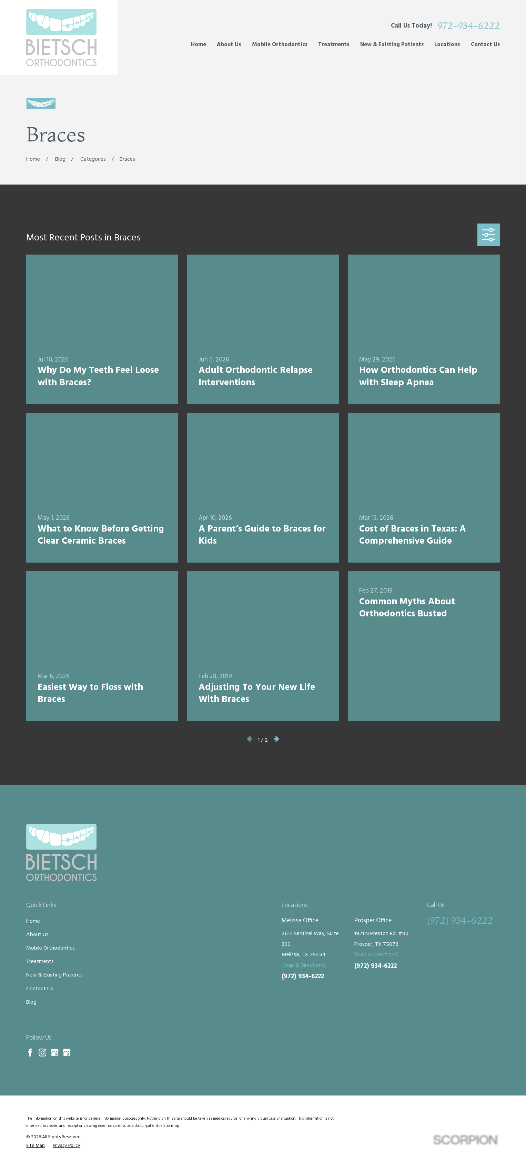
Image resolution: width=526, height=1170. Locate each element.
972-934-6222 (469, 26)
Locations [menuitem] (447, 44)
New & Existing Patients (54, 975)
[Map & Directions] (304, 965)
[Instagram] (43, 1053)
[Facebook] (30, 1053)
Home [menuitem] (198, 44)
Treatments (40, 961)
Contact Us (39, 988)
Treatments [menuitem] (333, 44)
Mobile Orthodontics (50, 948)
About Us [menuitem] (229, 44)
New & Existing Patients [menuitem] (392, 44)
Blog (31, 1002)
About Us (37, 934)
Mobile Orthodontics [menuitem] (279, 44)
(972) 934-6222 (303, 976)
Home (33, 921)
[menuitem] (35, 1145)
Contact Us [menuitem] (485, 44)
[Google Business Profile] (55, 1053)
